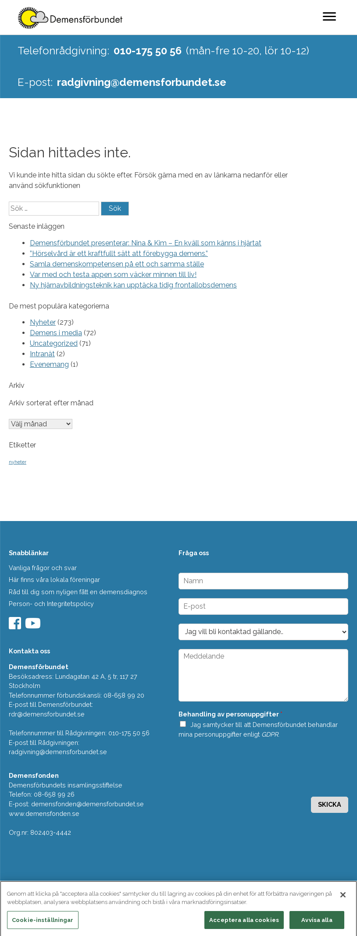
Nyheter (43, 322)
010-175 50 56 (148, 50)
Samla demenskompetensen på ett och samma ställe (117, 264)
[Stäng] (343, 897)
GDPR (269, 734)
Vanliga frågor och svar (43, 567)
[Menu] (329, 16)
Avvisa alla (316, 922)
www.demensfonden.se (44, 813)
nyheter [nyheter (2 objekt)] (17, 461)
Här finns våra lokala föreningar (54, 579)
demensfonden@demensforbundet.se (87, 804)
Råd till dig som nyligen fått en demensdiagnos (78, 592)
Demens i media (56, 333)
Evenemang (49, 364)
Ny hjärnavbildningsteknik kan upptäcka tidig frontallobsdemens (133, 285)
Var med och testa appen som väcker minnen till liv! (113, 274)
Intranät (42, 354)
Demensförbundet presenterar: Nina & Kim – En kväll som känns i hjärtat (145, 243)
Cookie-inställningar (43, 922)
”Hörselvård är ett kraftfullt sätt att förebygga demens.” (119, 253)
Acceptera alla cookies (244, 922)
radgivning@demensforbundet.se (141, 82)
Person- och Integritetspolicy (51, 603)
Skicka (329, 804)
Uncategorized (54, 343)
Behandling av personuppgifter (230, 714)
